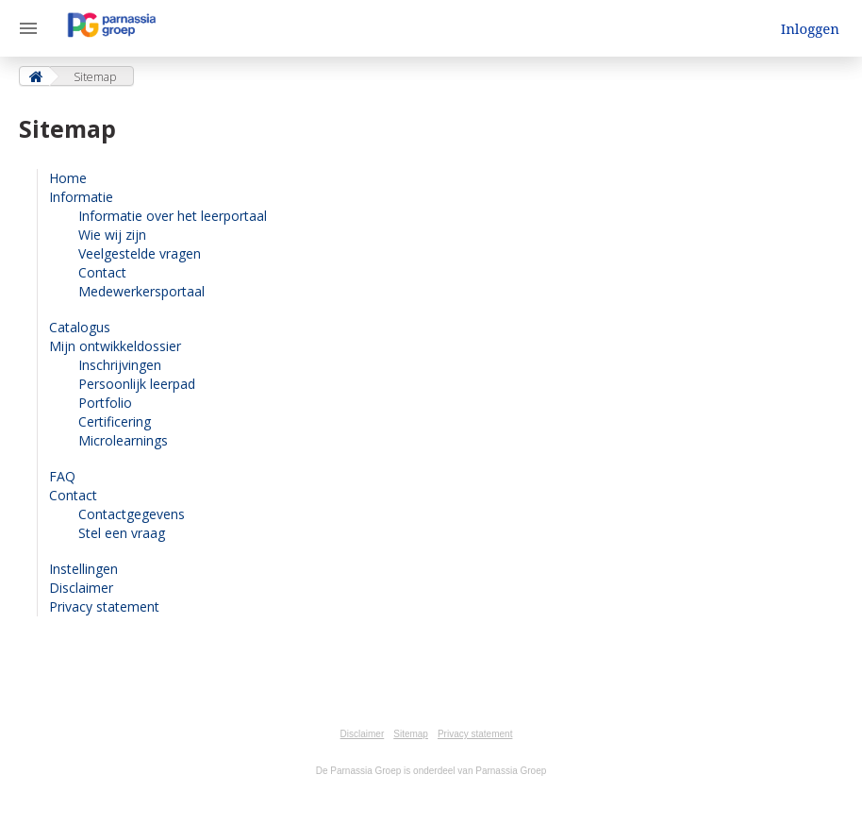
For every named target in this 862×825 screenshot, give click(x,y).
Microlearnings (123, 440)
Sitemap (410, 734)
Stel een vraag (121, 533)
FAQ (62, 476)
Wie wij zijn (112, 235)
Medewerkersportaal (141, 291)
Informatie (81, 197)
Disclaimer (81, 588)
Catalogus (79, 327)
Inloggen (810, 28)
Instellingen (83, 569)
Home (68, 178)
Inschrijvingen (119, 365)
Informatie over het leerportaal (172, 216)
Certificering (114, 421)
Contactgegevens (131, 514)
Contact (102, 272)
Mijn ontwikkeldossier (115, 346)
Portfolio (105, 403)
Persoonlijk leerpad (136, 384)
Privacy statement (104, 606)
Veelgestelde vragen (139, 253)
